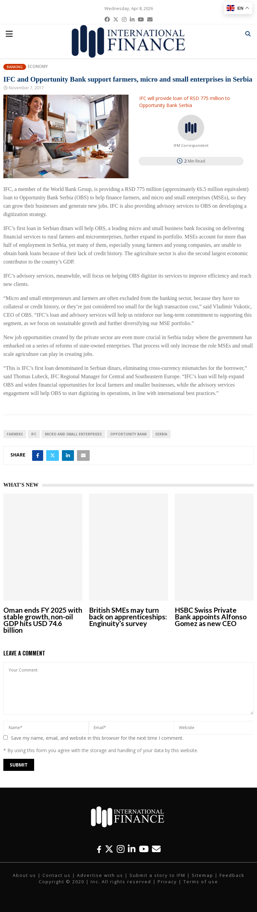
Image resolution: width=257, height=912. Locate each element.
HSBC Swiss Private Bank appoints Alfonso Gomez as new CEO (211, 616)
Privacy (167, 882)
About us (24, 875)
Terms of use (200, 882)
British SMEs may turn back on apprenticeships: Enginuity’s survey (128, 616)
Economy (38, 66)
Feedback (232, 875)
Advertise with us (100, 875)
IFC (33, 434)
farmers (15, 434)
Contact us (56, 875)
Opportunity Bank (128, 434)
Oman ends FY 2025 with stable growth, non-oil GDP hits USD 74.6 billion (42, 620)
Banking (15, 66)
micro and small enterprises (73, 434)
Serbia (161, 434)
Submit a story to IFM (157, 875)
